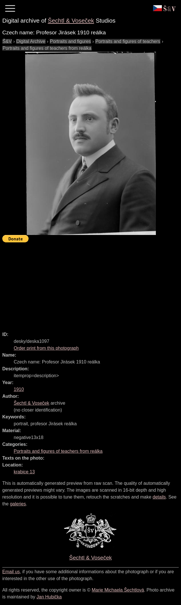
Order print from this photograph (46, 348)
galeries (18, 503)
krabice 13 (24, 471)
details (159, 497)
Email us (11, 571)
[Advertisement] (91, 284)
